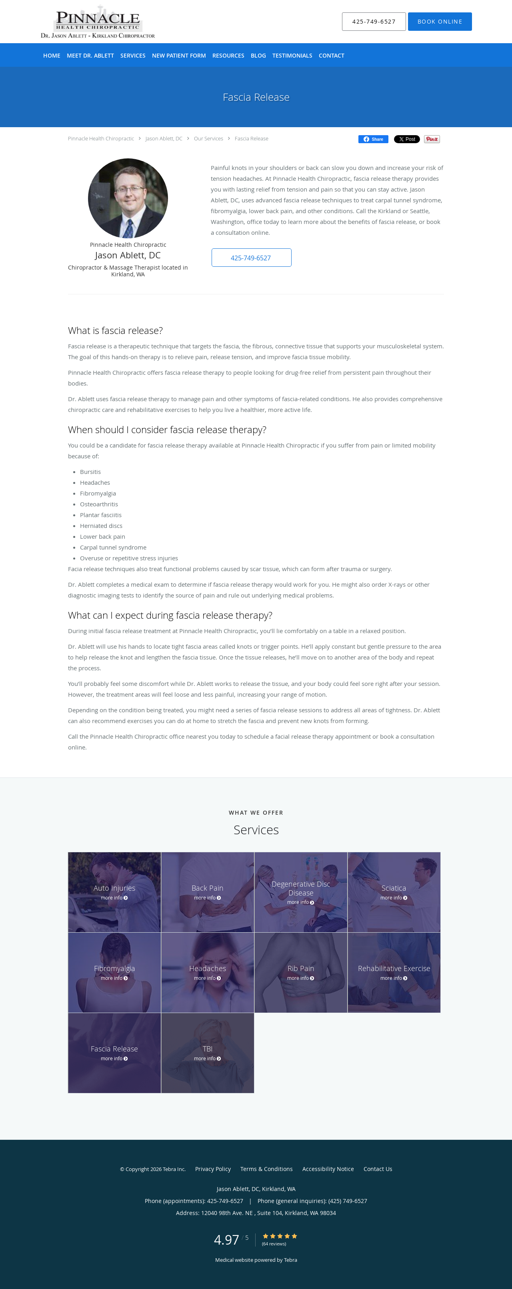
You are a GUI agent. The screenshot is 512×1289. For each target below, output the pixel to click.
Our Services (208, 138)
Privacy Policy (213, 1169)
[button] (440, 21)
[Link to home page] (86, 21)
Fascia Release (251, 138)
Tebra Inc (173, 1169)
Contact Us (378, 1169)
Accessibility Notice (328, 1169)
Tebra (290, 1259)
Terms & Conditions (266, 1169)
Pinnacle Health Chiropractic (101, 138)
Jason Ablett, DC (164, 138)
